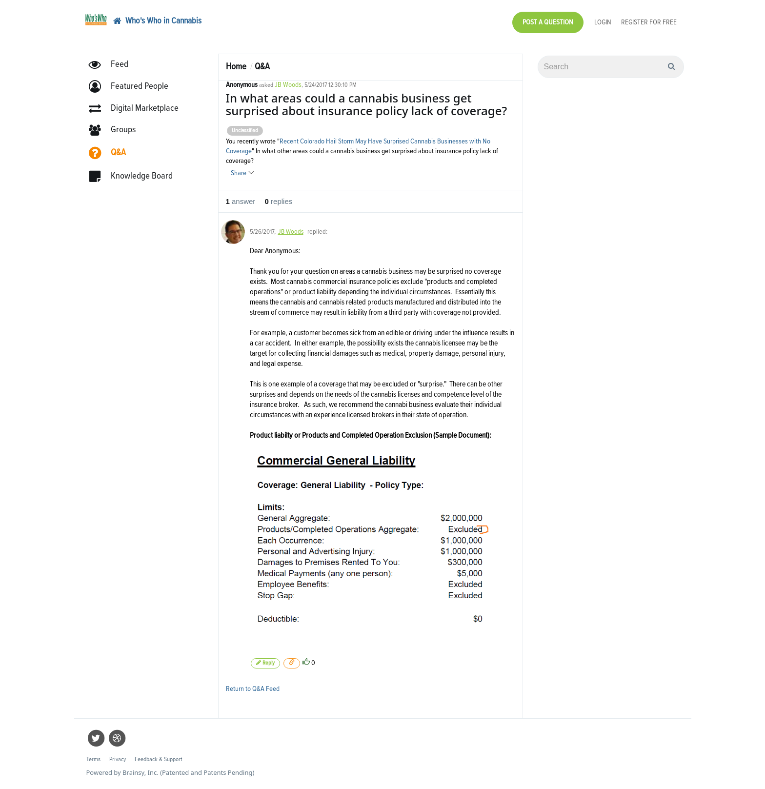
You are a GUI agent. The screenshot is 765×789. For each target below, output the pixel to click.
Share (242, 173)
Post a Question (548, 22)
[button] (133, 87)
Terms (93, 759)
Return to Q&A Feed (253, 688)
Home (236, 66)
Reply (265, 663)
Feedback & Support (158, 759)
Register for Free (649, 22)
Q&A (262, 66)
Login (602, 22)
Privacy (117, 759)
